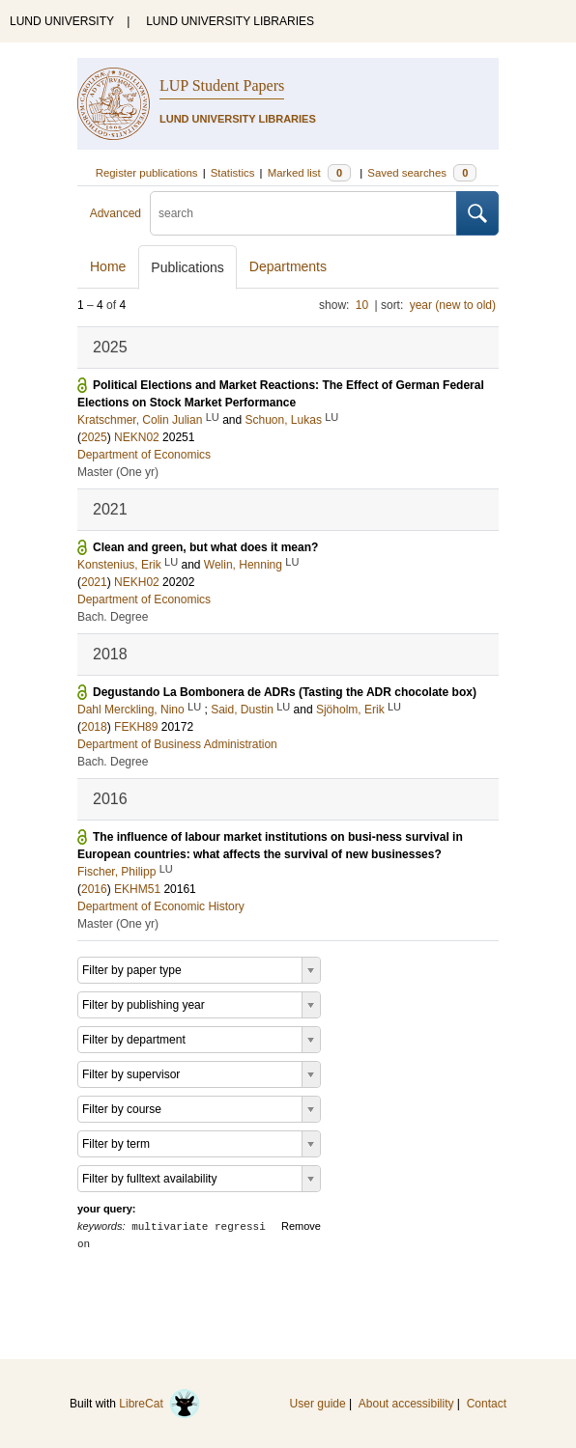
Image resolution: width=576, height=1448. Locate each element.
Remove (301, 1226)
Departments (288, 266)
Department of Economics (144, 454)
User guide (318, 1403)
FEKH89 (136, 727)
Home (108, 266)
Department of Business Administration (177, 744)
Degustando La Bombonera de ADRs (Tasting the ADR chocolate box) (284, 692)
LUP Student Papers (221, 85)
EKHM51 (137, 889)
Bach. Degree (112, 617)
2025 (94, 437)
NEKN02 (136, 437)
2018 (94, 727)
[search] (303, 213)
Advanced (115, 213)
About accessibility (406, 1403)
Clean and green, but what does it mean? (205, 547)
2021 (94, 582)
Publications (187, 267)
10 (362, 305)
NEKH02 (136, 582)
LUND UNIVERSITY (62, 21)
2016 (94, 889)
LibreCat (159, 1403)
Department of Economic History (161, 906)
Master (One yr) (117, 472)
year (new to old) (453, 305)
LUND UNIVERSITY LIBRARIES (230, 21)
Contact (486, 1403)
